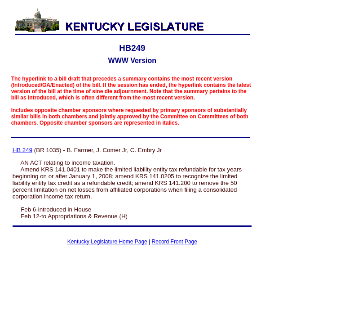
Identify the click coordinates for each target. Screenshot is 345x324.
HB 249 (22, 150)
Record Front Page (174, 241)
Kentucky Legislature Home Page (107, 241)
